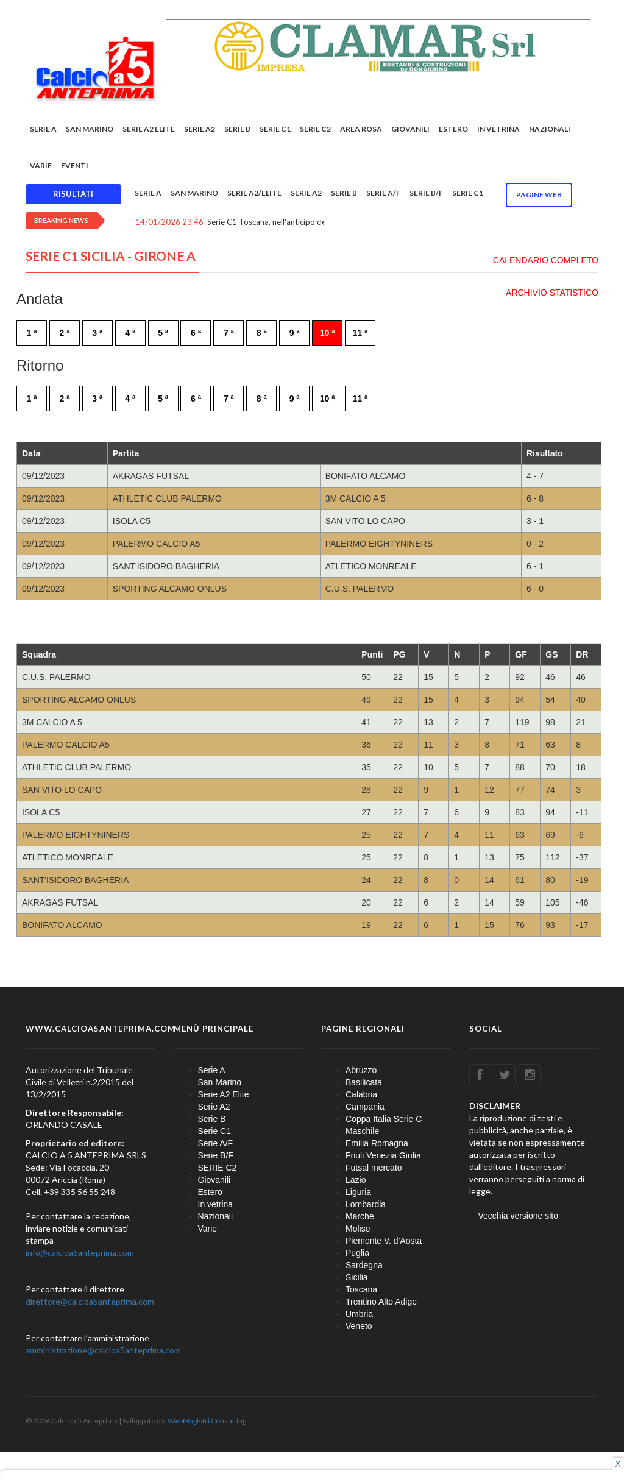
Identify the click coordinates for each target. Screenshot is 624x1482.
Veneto (359, 1326)
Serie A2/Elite (254, 192)
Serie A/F (383, 192)
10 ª (327, 333)
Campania (365, 1107)
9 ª (294, 333)
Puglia (357, 1253)
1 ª (32, 333)
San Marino (89, 128)
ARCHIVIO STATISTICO (552, 292)
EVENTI (74, 165)
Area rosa (361, 128)
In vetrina (498, 128)
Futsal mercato (374, 1167)
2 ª (64, 333)
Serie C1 (275, 128)
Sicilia (357, 1277)
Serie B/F (426, 192)
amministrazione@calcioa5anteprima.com (103, 1350)
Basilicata (364, 1082)
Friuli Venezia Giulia (383, 1155)
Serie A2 (199, 128)
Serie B (237, 128)
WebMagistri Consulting (207, 1420)
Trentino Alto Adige (381, 1301)
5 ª (163, 333)
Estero (453, 128)
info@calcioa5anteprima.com (80, 1252)
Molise (358, 1228)
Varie (41, 165)
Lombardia (366, 1204)
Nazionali (549, 128)
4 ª (130, 333)
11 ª (360, 333)
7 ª (229, 333)
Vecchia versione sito (518, 1216)
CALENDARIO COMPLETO (545, 260)
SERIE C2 (315, 128)
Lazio (356, 1180)
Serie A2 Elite (148, 128)
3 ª (97, 333)
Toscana (361, 1289)
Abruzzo (361, 1070)
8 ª (262, 333)
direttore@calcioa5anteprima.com (90, 1301)
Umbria (359, 1314)
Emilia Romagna (377, 1143)
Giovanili (410, 128)
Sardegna (364, 1265)
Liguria (358, 1192)
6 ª (196, 333)
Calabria (361, 1094)
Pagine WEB (539, 194)
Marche (360, 1216)
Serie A (43, 128)
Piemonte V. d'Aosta (384, 1241)
